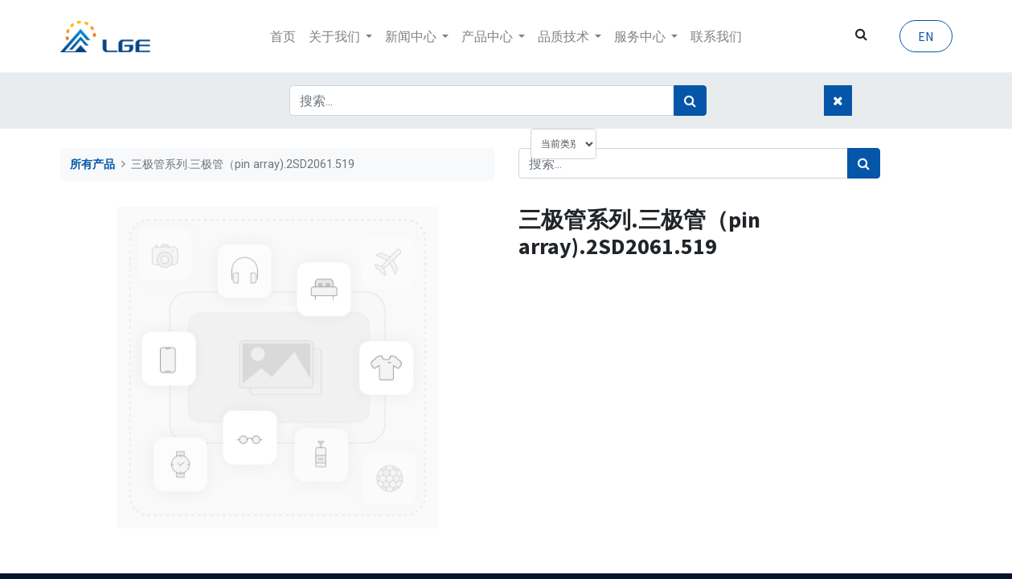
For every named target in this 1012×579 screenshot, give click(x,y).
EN (926, 36)
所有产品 (92, 164)
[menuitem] (283, 36)
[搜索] (690, 100)
